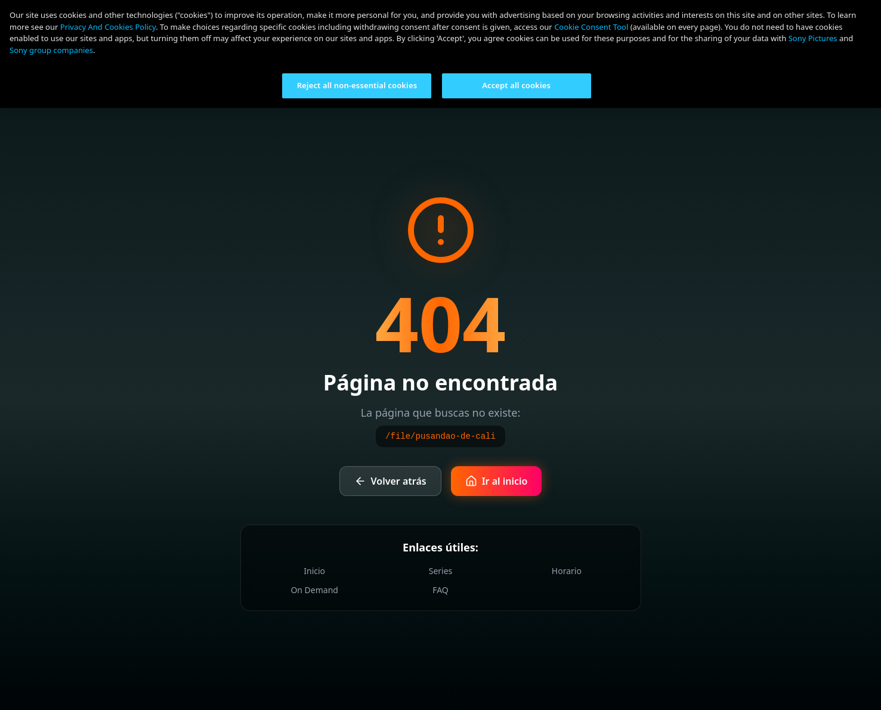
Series (441, 570)
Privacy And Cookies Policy (108, 26)
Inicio (314, 570)
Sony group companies (51, 50)
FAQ (440, 590)
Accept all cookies (516, 85)
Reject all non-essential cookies (357, 85)
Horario (567, 570)
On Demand (314, 590)
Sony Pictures (813, 38)
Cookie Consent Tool (591, 26)
